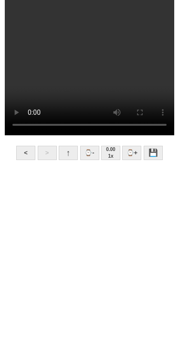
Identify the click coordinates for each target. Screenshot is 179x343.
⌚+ (132, 152)
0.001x (110, 153)
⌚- (89, 152)
